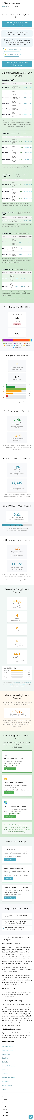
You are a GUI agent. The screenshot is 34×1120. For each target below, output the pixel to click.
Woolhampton (7, 1085)
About (4, 1096)
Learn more (8, 793)
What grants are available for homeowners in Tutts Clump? (14, 928)
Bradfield (5, 1058)
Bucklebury (5, 1062)
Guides (4, 1100)
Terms (4, 1109)
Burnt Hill (5, 1070)
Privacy (4, 1106)
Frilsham (4, 1089)
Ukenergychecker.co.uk (11, 3)
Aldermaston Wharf (8, 1078)
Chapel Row (6, 1054)
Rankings (5, 1103)
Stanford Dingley (7, 1046)
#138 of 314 (17, 682)
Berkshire (5, 6)
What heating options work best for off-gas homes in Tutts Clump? (17, 922)
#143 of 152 (22, 684)
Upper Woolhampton (9, 1066)
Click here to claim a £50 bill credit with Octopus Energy (17, 24)
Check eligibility (10, 859)
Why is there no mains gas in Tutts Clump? (16, 916)
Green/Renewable (12, 54)
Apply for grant (10, 769)
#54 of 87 (10, 684)
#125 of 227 (28, 682)
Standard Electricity (12, 50)
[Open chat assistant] (31, 1117)
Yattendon (5, 1081)
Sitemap (5, 1116)
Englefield (5, 1074)
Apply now (8, 878)
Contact (5, 1112)
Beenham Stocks (7, 1050)
